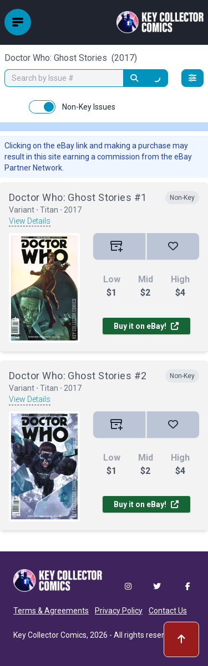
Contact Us (168, 610)
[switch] (42, 106)
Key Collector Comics (50, 635)
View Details (29, 220)
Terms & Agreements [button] (51, 610)
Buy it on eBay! (146, 326)
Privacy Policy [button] (119, 610)
